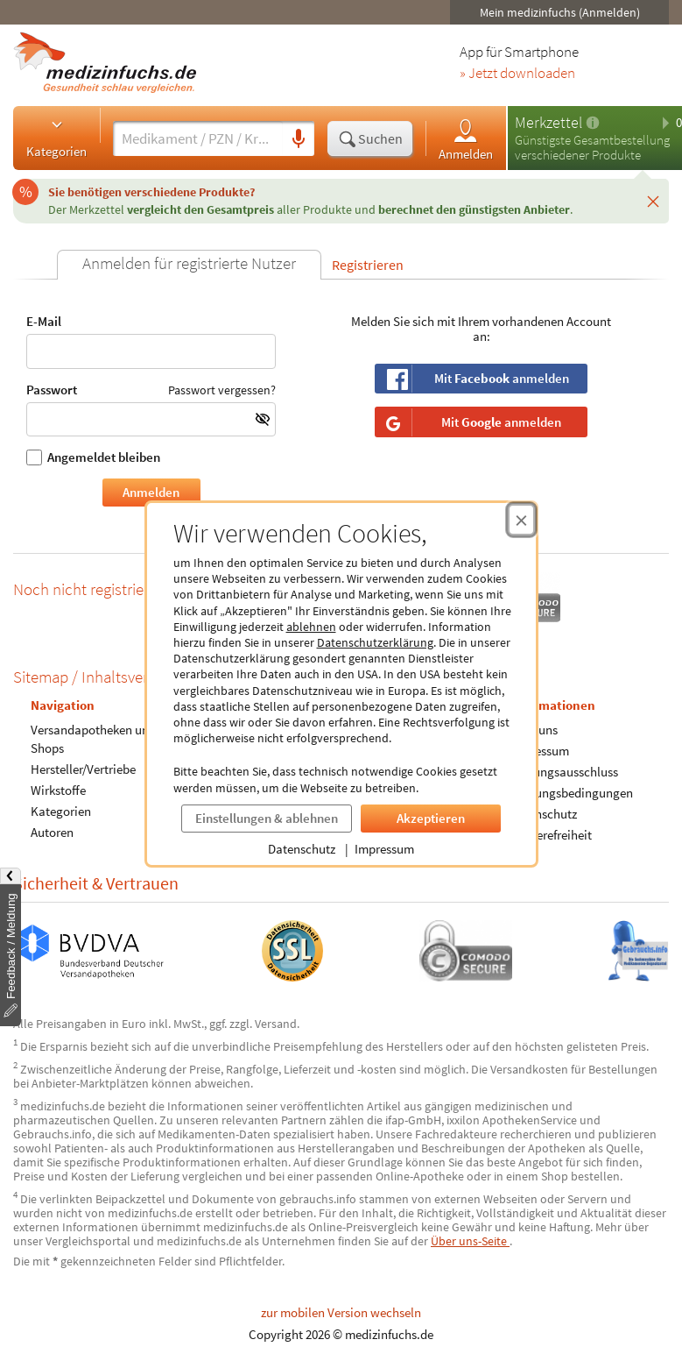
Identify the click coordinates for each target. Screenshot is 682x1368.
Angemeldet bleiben (93, 457)
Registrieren (368, 264)
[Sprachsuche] (298, 139)
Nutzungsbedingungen (571, 792)
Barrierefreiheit (551, 834)
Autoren (52, 832)
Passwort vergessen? (222, 390)
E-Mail (151, 341)
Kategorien (56, 137)
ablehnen (311, 626)
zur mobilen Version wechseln (341, 1312)
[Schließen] (653, 200)
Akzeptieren (431, 818)
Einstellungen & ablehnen (266, 818)
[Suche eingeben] (198, 138)
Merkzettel (548, 122)
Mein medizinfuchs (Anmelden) (560, 12)
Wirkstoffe (58, 790)
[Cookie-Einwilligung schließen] (521, 520)
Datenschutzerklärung (375, 642)
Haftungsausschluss (564, 771)
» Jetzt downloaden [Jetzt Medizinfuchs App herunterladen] (517, 73)
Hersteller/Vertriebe (83, 769)
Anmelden (466, 139)
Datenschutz (301, 848)
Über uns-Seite (470, 1241)
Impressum (384, 848)
